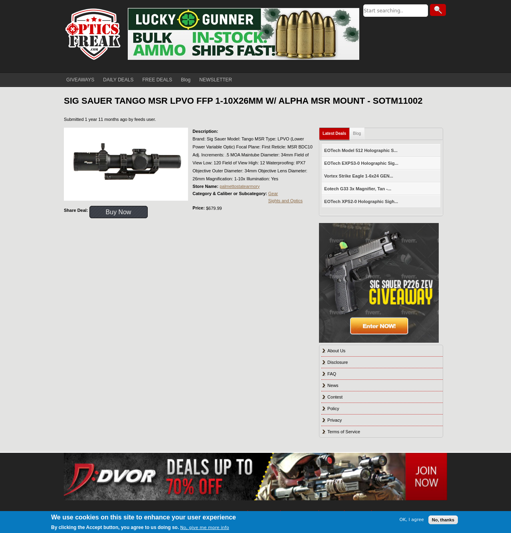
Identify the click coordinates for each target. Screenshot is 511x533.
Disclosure (337, 362)
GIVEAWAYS (80, 80)
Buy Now (118, 212)
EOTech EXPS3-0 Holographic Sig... (361, 163)
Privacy (334, 420)
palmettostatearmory (239, 186)
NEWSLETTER (215, 80)
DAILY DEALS (118, 80)
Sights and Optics (285, 200)
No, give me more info (204, 527)
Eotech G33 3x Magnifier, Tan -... (357, 188)
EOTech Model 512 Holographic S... (361, 150)
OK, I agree (412, 519)
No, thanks (443, 519)
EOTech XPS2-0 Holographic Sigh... (361, 201)
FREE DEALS (157, 80)
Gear (273, 193)
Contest (335, 397)
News (333, 385)
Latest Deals (334, 133)
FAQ (331, 373)
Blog (185, 80)
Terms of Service (343, 431)
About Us (336, 350)
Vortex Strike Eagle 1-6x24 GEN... (358, 176)
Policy (333, 408)
